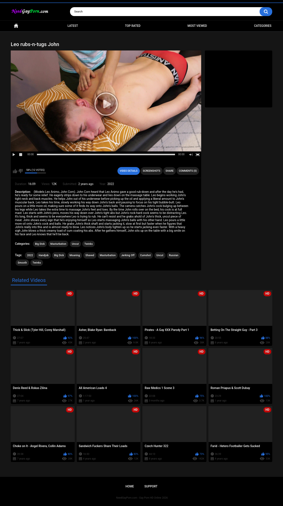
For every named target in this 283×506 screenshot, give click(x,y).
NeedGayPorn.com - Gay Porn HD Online (138, 497)
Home (16, 25)
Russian (173, 255)
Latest (72, 25)
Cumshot (145, 255)
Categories (262, 25)
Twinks (88, 243)
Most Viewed (197, 25)
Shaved (89, 255)
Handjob (44, 255)
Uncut (75, 243)
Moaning (75, 255)
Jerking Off (128, 255)
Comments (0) (188, 170)
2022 (30, 255)
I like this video (15, 171)
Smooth (22, 262)
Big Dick (40, 243)
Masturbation (58, 243)
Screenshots (151, 170)
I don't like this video (20, 171)
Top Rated (132, 25)
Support (151, 486)
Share (170, 170)
